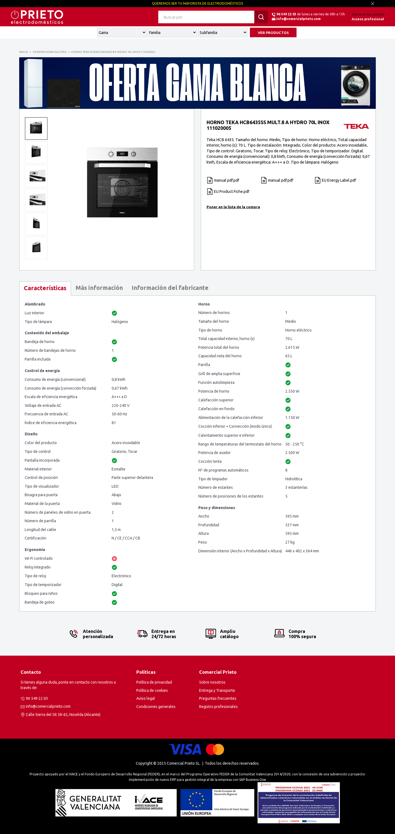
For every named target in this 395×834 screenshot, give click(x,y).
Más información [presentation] (99, 287)
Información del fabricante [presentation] (170, 287)
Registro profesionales (218, 706)
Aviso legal (145, 698)
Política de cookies (152, 690)
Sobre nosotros (212, 682)
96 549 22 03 (286, 14)
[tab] (45, 288)
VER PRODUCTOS (273, 33)
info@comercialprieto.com (298, 19)
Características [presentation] (45, 287)
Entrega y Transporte (217, 690)
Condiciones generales (156, 706)
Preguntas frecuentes (217, 698)
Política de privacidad (154, 682)
